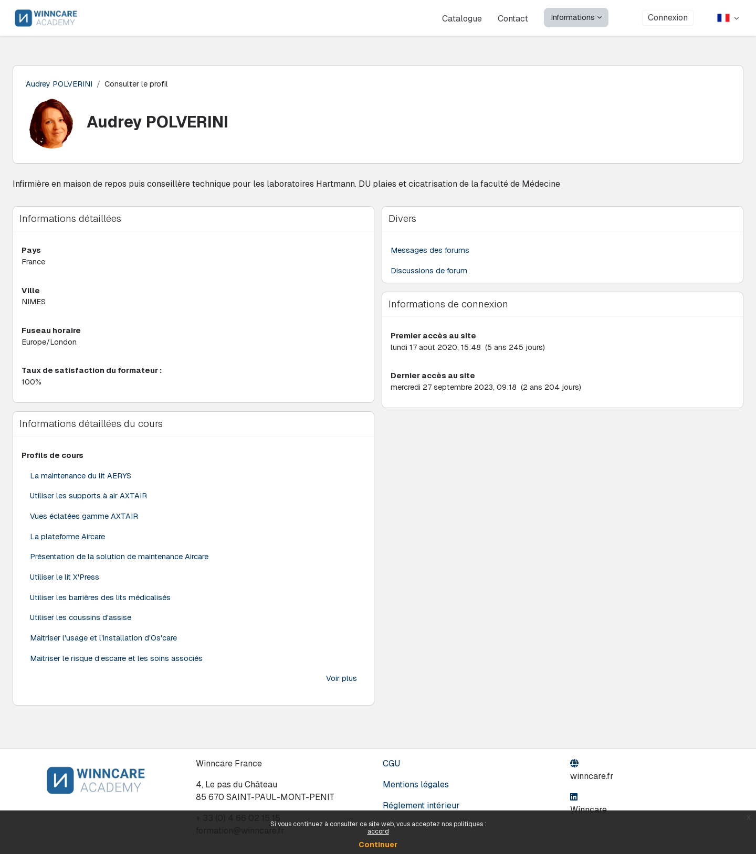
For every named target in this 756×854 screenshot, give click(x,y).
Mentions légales (416, 784)
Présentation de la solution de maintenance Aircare (119, 563)
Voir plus (341, 687)
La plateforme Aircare (68, 542)
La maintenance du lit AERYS (80, 480)
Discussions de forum (429, 271)
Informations (573, 17)
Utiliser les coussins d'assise (81, 625)
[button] (728, 18)
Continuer (378, 844)
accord (378, 831)
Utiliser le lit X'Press (65, 584)
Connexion (668, 18)
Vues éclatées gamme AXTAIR (84, 521)
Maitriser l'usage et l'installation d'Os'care (103, 645)
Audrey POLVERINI (59, 84)
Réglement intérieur (421, 805)
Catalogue (462, 18)
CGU (391, 763)
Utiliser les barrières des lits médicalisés (100, 604)
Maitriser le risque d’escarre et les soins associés (116, 666)
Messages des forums (430, 250)
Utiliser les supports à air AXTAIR (89, 501)
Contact (513, 18)
